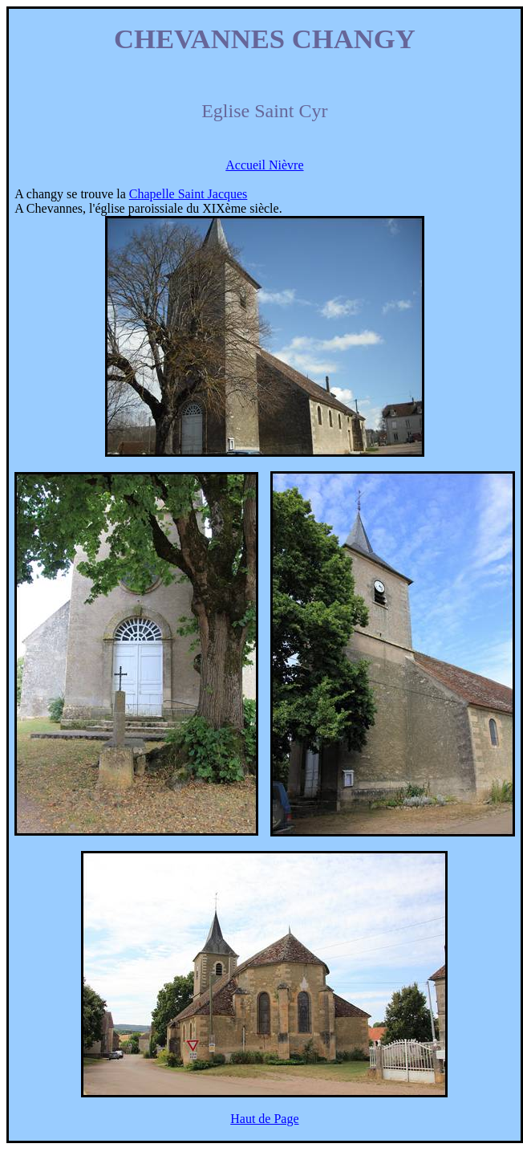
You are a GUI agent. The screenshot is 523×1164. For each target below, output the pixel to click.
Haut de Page (264, 1118)
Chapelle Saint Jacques (188, 194)
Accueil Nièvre (264, 165)
